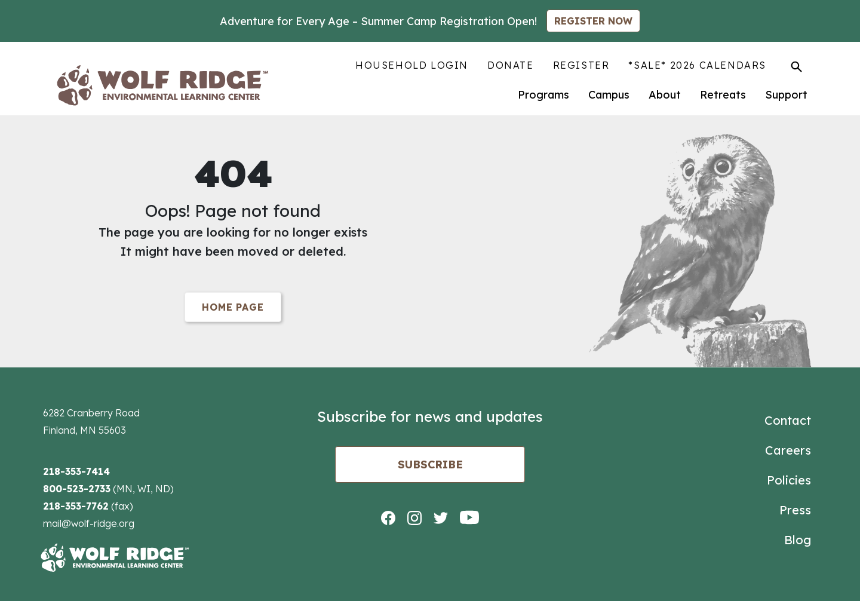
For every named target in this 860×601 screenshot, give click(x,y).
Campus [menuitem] (608, 95)
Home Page (232, 307)
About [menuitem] (665, 95)
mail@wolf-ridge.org (88, 523)
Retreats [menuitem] (723, 95)
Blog (797, 539)
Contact (787, 420)
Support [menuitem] (786, 95)
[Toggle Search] (796, 66)
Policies (789, 480)
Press (795, 509)
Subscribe (430, 464)
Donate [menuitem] (510, 65)
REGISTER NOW (593, 21)
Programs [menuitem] (543, 95)
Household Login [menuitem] (411, 65)
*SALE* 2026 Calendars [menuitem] (697, 65)
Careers (788, 450)
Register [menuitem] (581, 65)
